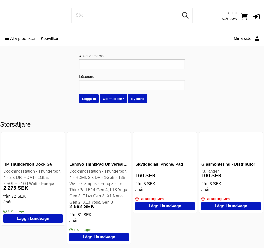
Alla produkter (20, 38)
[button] (256, 16)
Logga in (89, 99)
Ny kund (137, 99)
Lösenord (132, 82)
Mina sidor (246, 38)
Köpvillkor (50, 38)
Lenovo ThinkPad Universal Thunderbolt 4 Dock (116, 164)
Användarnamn (132, 61)
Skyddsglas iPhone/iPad (159, 164)
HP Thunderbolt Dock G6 (27, 164)
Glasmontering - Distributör (228, 164)
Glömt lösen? (113, 99)
